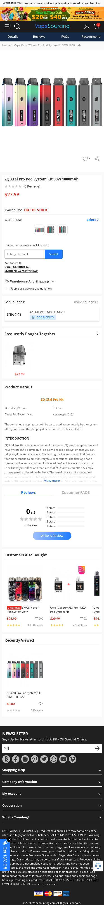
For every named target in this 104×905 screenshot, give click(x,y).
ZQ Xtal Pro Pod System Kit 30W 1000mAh (54, 45)
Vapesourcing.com (44, 903)
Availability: (13, 210)
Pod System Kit (21, 414)
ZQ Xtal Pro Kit (52, 399)
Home (6, 45)
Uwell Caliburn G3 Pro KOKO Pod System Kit (68, 610)
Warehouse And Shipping (30, 281)
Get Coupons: (15, 302)
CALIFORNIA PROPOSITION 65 (68, 835)
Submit (53, 254)
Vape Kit (19, 45)
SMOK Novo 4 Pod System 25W (23, 610)
